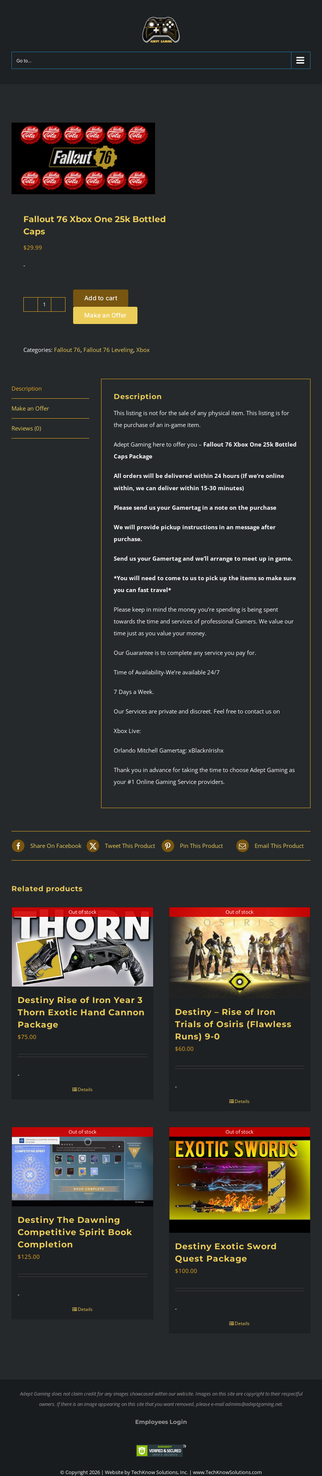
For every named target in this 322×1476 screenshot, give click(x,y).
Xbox (143, 349)
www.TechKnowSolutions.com (227, 1472)
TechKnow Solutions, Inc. (159, 1472)
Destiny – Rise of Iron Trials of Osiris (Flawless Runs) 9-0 (233, 1024)
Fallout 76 (67, 349)
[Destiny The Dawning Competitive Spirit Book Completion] (82, 1166)
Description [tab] (26, 388)
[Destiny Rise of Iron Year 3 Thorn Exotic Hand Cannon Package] (82, 947)
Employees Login (161, 1421)
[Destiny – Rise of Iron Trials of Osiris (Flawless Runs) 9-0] (240, 952)
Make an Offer (105, 315)
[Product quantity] (44, 304)
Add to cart (100, 298)
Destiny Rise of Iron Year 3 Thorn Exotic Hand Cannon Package (81, 1012)
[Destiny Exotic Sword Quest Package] (240, 1180)
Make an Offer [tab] (30, 408)
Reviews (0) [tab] (26, 428)
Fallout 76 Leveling (108, 349)
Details (85, 1089)
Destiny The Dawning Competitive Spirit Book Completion (75, 1232)
